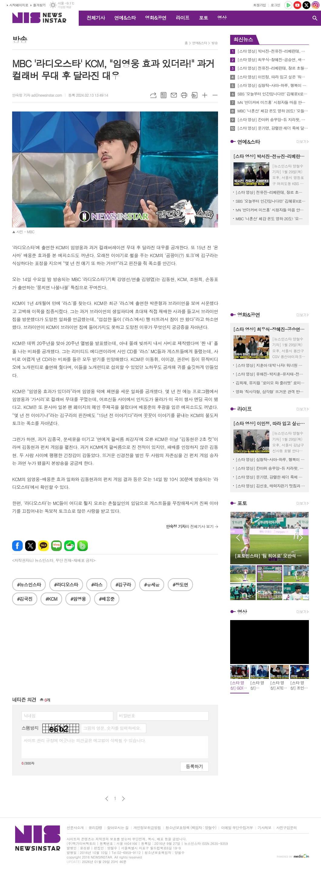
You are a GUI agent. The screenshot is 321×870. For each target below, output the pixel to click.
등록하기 (194, 766)
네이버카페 (69, 545)
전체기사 (96, 17)
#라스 (96, 584)
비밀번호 (127, 715)
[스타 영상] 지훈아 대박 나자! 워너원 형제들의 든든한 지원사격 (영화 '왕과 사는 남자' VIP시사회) (271, 365)
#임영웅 (78, 599)
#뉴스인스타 (29, 584)
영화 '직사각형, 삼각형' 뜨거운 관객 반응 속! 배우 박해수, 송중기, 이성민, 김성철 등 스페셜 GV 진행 (271, 391)
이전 (106, 798)
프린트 (184, 95)
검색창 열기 (315, 18)
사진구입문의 (286, 827)
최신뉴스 (243, 39)
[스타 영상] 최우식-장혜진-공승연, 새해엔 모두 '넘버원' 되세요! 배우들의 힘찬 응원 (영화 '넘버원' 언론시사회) (273, 59)
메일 (174, 95)
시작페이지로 (18, 5)
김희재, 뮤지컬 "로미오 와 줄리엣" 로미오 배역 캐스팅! (271, 383)
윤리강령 (95, 827)
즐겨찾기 (39, 5)
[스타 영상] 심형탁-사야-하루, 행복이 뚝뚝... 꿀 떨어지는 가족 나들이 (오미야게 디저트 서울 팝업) (273, 85)
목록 (163, 95)
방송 (214, 43)
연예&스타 (125, 17)
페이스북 (17, 545)
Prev (238, 538)
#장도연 (180, 584)
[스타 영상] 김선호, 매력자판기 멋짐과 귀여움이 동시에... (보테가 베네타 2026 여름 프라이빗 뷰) (271, 486)
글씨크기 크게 (205, 95)
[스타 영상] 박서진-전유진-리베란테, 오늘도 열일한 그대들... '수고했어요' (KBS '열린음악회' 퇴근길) (273, 51)
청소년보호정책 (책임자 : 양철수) (191, 827)
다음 (123, 798)
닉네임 (29, 715)
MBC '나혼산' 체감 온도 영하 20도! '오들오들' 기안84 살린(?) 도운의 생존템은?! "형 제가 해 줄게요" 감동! (273, 111)
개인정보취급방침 (147, 827)
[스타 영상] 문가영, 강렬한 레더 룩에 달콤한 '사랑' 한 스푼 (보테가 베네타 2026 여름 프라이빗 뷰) (273, 128)
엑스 (30, 545)
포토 (203, 17)
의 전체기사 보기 (189, 526)
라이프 (182, 17)
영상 (221, 17)
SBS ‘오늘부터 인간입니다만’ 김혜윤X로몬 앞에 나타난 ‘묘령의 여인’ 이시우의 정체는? (273, 94)
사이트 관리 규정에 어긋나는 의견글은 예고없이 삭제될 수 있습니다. (85, 740)
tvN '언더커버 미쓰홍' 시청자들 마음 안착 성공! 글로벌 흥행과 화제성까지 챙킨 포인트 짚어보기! (273, 102)
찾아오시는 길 (118, 827)
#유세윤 (152, 584)
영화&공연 (156, 17)
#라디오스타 (66, 584)
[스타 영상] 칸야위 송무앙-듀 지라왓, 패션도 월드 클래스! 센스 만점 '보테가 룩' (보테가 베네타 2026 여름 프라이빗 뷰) (273, 119)
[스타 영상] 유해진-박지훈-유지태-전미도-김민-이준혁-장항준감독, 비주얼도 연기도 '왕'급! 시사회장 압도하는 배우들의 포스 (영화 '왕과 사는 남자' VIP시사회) (271, 374)
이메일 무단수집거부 (237, 827)
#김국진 (24, 599)
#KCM (51, 599)
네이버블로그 (56, 545)
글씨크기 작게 (215, 95)
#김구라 (123, 584)
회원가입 (259, 5)
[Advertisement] (115, 653)
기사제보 (264, 827)
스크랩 (194, 95)
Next (301, 538)
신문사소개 (75, 827)
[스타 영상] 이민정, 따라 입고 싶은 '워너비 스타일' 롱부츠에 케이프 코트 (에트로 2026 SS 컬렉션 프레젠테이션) (273, 77)
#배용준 (106, 599)
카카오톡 (43, 545)
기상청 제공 (64, 7)
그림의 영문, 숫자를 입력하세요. (112, 728)
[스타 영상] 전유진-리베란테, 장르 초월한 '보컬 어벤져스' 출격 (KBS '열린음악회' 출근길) (273, 68)
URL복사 (153, 95)
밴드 (82, 545)
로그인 (275, 5)
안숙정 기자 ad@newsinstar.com (37, 95)
